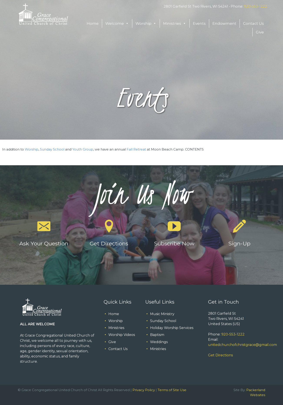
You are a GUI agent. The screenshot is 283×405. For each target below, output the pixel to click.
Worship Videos (121, 335)
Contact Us (253, 23)
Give (260, 32)
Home (93, 23)
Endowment (224, 23)
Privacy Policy (143, 390)
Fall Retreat (136, 149)
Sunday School (52, 149)
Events (199, 23)
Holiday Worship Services (171, 328)
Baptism (157, 335)
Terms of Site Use (172, 390)
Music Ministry (162, 314)
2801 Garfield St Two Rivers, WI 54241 (196, 6)
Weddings (159, 342)
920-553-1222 (255, 6)
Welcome (117, 23)
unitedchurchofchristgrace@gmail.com (242, 345)
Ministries (174, 23)
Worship (146, 23)
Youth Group (82, 149)
